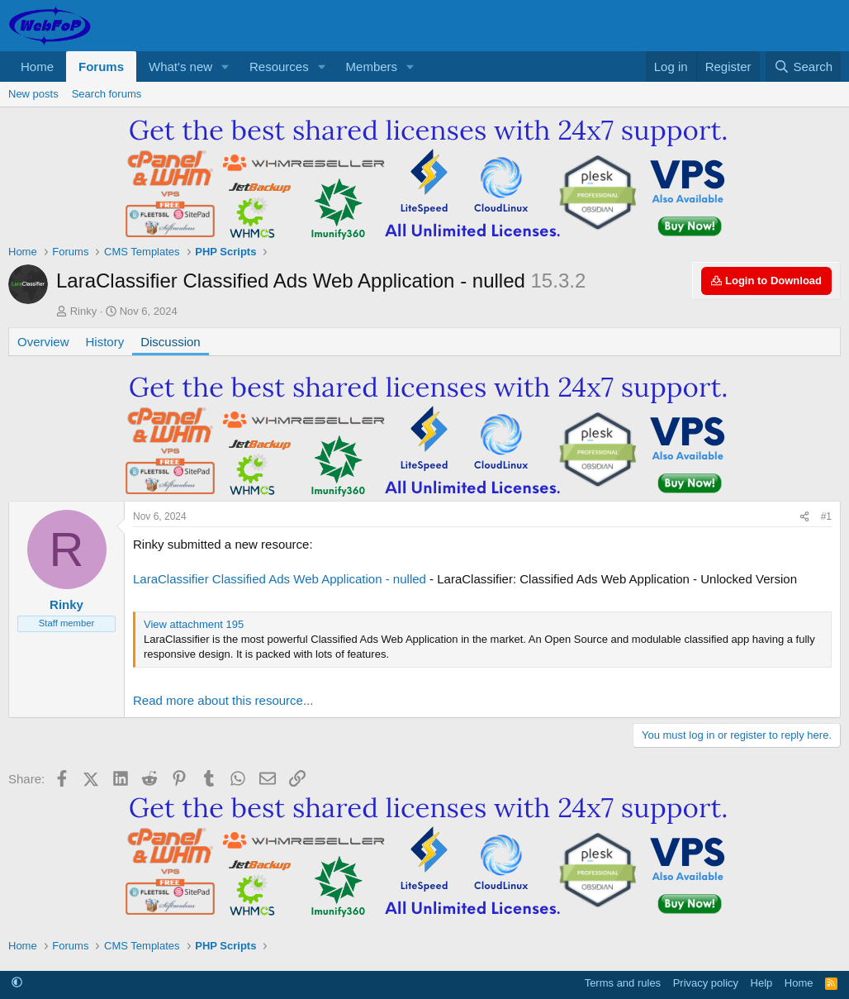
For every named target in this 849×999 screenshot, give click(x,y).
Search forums (107, 94)
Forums (101, 66)
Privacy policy (705, 983)
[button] (225, 66)
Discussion (170, 342)
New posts (33, 94)
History (105, 342)
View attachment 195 (194, 624)
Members (372, 66)
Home (37, 66)
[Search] (803, 66)
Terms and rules (623, 983)
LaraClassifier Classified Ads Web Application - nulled (279, 579)
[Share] (804, 516)
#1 (826, 516)
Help (762, 983)
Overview (43, 342)
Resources (279, 66)
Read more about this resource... (223, 700)
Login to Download (766, 280)
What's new (180, 66)
